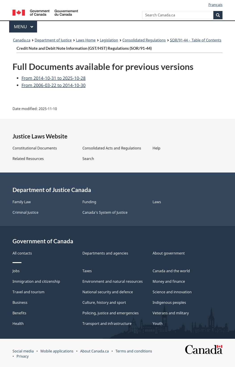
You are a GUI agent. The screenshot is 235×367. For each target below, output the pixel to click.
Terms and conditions (133, 351)
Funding (89, 201)
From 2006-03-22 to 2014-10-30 (53, 85)
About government (169, 253)
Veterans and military (171, 313)
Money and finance (169, 281)
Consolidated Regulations (144, 40)
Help (156, 148)
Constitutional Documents (35, 148)
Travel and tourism (28, 291)
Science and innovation (172, 291)
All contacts (22, 253)
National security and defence (107, 291)
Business (20, 302)
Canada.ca (21, 40)
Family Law (22, 201)
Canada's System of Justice (105, 212)
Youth (158, 323)
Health (18, 323)
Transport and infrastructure (107, 323)
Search (88, 158)
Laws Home (86, 40)
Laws (157, 201)
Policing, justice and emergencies (110, 313)
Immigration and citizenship (36, 281)
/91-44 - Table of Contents (195, 40)
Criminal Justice (25, 212)
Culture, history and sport (104, 302)
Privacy (23, 356)
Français (215, 4)
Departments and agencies (105, 253)
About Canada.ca (94, 351)
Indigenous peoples (169, 302)
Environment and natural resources (112, 281)
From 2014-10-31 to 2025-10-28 (53, 78)
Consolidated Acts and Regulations (111, 148)
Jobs (16, 270)
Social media (23, 351)
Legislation (109, 40)
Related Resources (28, 158)
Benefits (19, 313)
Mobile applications (56, 351)
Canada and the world (171, 270)
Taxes (87, 270)
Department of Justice (53, 40)
